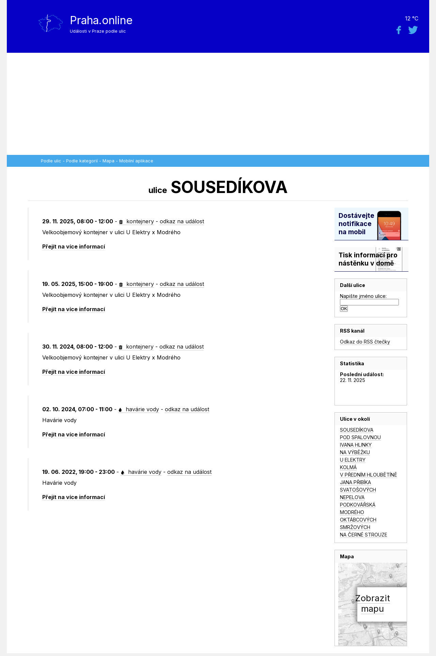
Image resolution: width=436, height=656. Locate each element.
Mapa (108, 160)
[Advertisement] (218, 103)
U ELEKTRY (352, 460)
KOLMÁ (348, 467)
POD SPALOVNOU (360, 437)
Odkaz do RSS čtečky (365, 342)
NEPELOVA (352, 497)
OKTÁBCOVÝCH (358, 520)
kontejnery (136, 221)
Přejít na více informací (73, 246)
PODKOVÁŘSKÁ (357, 505)
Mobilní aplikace (136, 160)
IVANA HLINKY (356, 445)
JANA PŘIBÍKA (355, 482)
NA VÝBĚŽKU (355, 452)
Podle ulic (51, 160)
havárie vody (138, 409)
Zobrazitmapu (372, 603)
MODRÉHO (352, 512)
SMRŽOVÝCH (355, 527)
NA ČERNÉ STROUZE (363, 535)
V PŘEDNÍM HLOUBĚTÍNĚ (368, 475)
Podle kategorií (82, 160)
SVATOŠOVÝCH (358, 490)
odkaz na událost (182, 221)
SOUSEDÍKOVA (356, 430)
